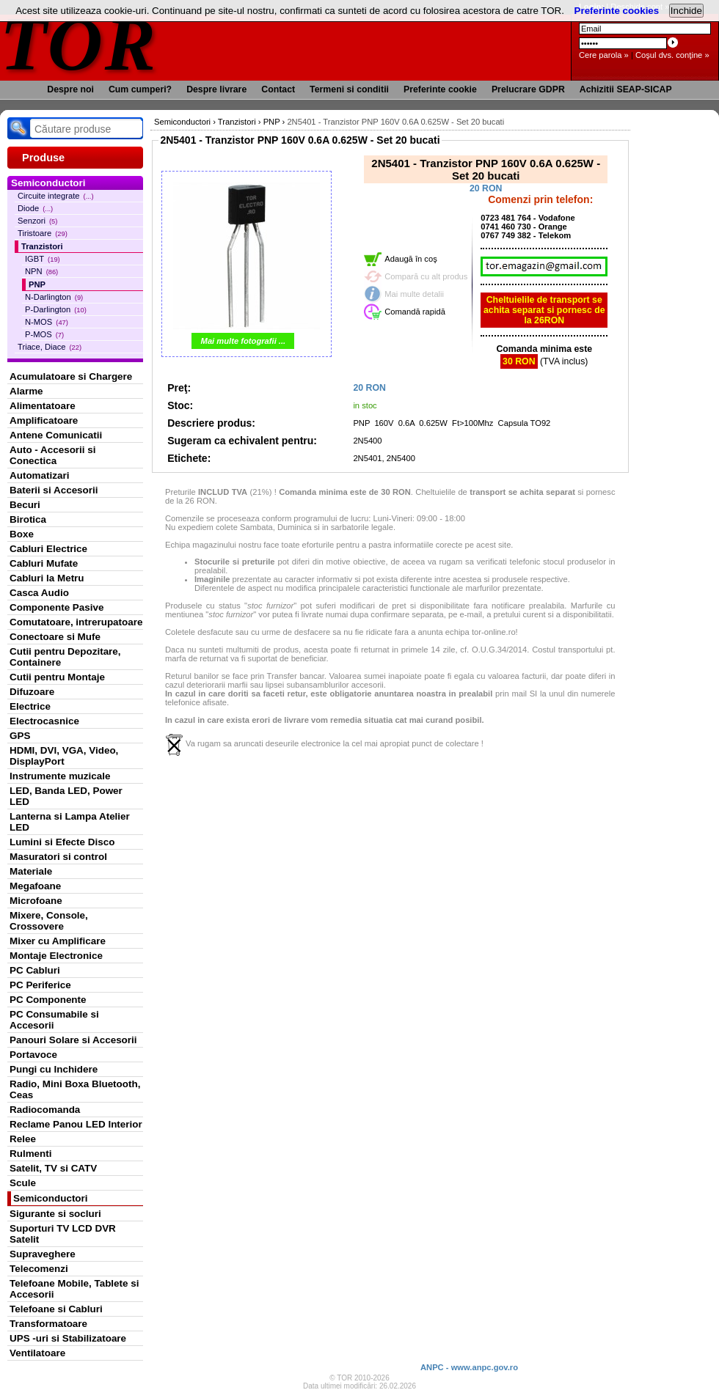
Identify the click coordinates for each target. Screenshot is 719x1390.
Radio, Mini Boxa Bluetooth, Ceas (75, 1089)
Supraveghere (43, 1254)
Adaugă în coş (410, 258)
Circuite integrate (56, 195)
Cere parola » (604, 55)
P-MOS (44, 334)
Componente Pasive (56, 607)
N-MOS (46, 321)
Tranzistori (42, 246)
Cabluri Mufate (44, 563)
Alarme (26, 391)
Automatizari (39, 475)
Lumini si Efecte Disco (62, 841)
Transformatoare (48, 1323)
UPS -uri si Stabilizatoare (68, 1338)
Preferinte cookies (617, 10)
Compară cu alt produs (425, 276)
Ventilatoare (37, 1352)
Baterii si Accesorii (54, 490)
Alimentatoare (43, 405)
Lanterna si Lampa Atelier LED (70, 822)
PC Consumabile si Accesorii (54, 1020)
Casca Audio (39, 592)
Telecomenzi (39, 1268)
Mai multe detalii (414, 294)
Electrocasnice (44, 721)
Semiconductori (50, 1198)
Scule (23, 1182)
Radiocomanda (45, 1109)
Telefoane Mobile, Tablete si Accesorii (74, 1289)
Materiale (31, 871)
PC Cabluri (35, 970)
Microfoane (36, 900)
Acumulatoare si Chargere (71, 376)
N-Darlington (54, 297)
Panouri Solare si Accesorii (73, 1039)
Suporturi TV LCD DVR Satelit (63, 1234)
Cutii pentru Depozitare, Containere (65, 657)
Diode (35, 208)
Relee (23, 1138)
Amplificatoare (44, 420)
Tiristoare (42, 233)
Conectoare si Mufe (55, 636)
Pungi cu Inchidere (54, 1069)
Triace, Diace (49, 346)
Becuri (25, 504)
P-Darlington (56, 309)
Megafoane (35, 885)
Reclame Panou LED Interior (76, 1124)
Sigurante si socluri (55, 1213)
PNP (37, 284)
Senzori (37, 220)
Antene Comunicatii (56, 435)
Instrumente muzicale (60, 776)
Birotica (28, 519)
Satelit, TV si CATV (53, 1168)
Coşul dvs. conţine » (672, 55)
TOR (79, 43)
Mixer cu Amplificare (58, 940)
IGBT (42, 258)
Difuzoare (32, 691)
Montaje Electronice (56, 955)
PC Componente (48, 999)
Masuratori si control (58, 856)
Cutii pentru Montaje (57, 677)
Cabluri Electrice (48, 548)
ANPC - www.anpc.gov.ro (469, 1367)
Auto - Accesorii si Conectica (52, 455)
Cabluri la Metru (47, 578)
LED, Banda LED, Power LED (66, 796)
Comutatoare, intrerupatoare (76, 622)
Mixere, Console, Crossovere (49, 921)
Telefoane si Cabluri (56, 1308)
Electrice (30, 706)
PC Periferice (40, 984)
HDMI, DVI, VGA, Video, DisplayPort (64, 756)
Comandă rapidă (414, 311)
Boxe (22, 534)
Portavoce (33, 1054)
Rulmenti (30, 1153)
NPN (41, 271)
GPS (20, 735)
